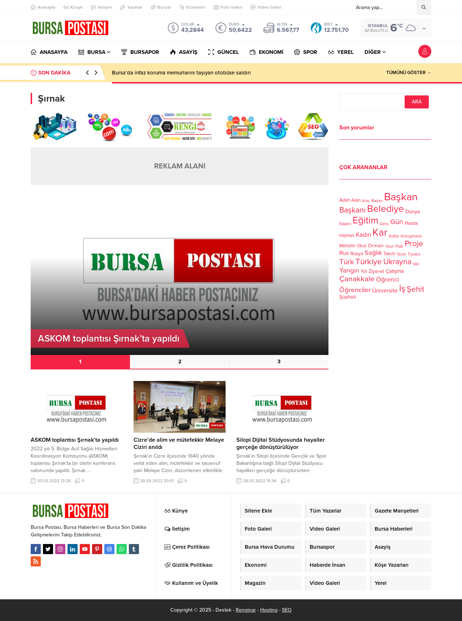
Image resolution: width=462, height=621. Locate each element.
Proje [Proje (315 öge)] (414, 244)
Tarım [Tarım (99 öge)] (401, 254)
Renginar (246, 610)
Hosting (269, 610)
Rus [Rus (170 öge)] (344, 253)
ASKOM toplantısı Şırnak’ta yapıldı (75, 440)
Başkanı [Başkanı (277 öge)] (352, 210)
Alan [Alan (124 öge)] (356, 200)
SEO (287, 610)
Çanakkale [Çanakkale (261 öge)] (357, 278)
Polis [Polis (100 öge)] (399, 246)
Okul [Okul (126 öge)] (361, 246)
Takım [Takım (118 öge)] (389, 254)
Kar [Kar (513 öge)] (379, 232)
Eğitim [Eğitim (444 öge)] (365, 220)
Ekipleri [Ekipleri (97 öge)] (345, 224)
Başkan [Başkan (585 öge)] (401, 196)
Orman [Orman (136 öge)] (376, 246)
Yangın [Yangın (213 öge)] (349, 270)
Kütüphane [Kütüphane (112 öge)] (411, 236)
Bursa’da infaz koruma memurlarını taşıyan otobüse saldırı (181, 72)
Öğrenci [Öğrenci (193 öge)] (387, 279)
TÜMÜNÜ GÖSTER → (408, 73)
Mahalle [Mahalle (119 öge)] (347, 246)
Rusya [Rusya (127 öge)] (356, 254)
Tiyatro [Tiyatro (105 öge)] (413, 254)
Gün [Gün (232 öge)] (396, 222)
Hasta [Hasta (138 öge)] (411, 223)
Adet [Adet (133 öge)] (344, 200)
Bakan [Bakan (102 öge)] (377, 200)
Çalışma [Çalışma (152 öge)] (394, 271)
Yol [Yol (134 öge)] (364, 271)
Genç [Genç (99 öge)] (384, 224)
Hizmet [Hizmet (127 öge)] (346, 236)
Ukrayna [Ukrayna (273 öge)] (397, 261)
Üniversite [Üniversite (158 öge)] (385, 290)
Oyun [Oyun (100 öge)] (389, 246)
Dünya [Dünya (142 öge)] (412, 211)
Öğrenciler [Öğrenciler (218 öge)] (355, 290)
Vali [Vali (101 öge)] (416, 264)
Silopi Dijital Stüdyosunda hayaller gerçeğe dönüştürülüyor (280, 443)
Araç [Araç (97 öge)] (366, 200)
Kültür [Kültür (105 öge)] (394, 236)
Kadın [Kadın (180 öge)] (363, 235)
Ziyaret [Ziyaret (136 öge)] (376, 271)
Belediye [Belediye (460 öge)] (385, 209)
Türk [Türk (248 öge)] (346, 261)
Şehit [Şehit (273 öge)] (415, 289)
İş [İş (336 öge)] (402, 288)
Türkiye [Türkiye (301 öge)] (369, 261)
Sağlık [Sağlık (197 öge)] (373, 253)
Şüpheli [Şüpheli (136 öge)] (347, 297)
